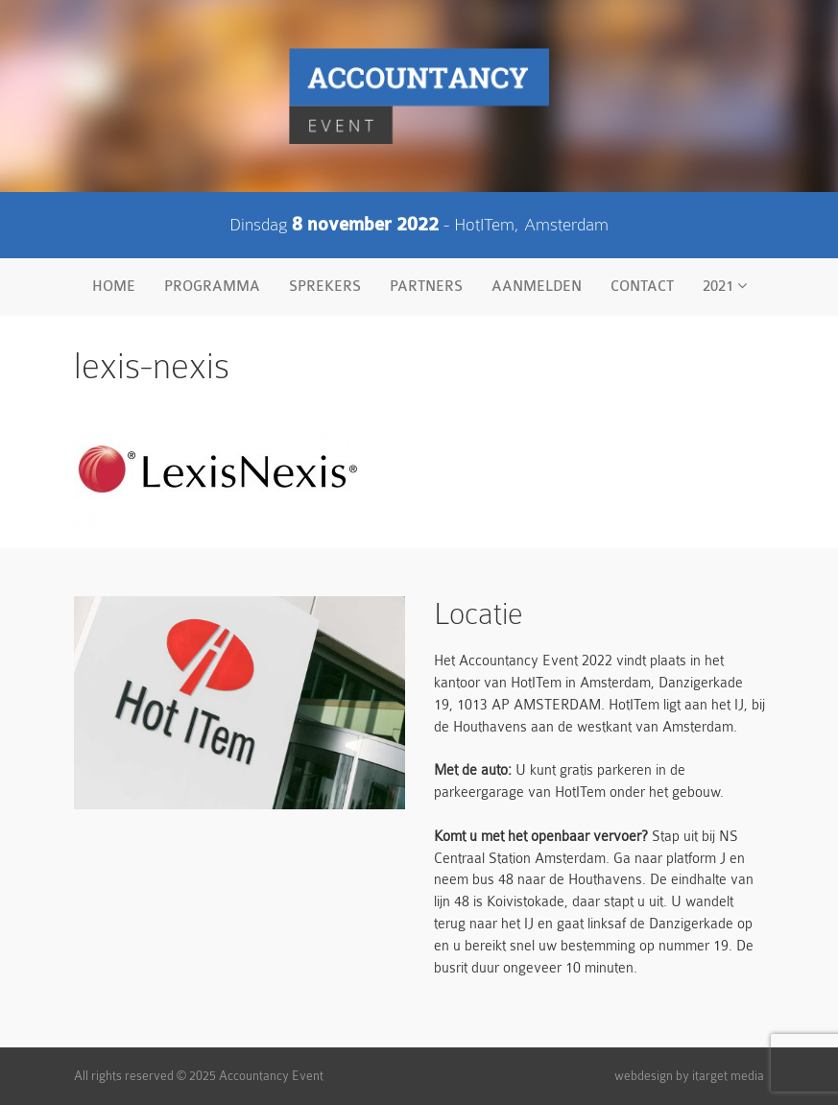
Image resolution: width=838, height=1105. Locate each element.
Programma (212, 286)
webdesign (643, 1076)
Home (113, 286)
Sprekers (325, 286)
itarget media (728, 1076)
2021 (725, 286)
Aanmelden (536, 286)
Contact (642, 286)
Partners (426, 286)
